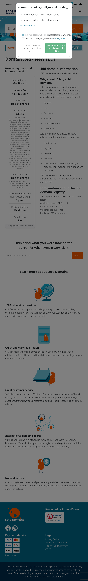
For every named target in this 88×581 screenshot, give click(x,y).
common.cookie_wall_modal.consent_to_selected (32, 48)
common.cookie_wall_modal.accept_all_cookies (56, 48)
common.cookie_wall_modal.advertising (42, 38)
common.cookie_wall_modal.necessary (42, 34)
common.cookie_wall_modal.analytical (65, 34)
